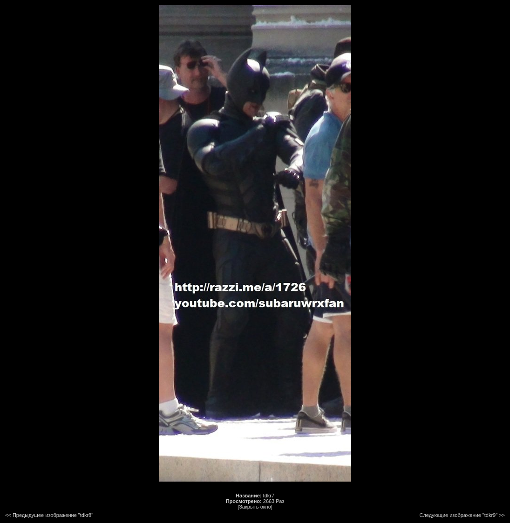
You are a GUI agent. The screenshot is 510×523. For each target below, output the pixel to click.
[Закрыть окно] (255, 507)
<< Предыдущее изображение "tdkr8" (49, 515)
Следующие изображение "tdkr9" (458, 515)
